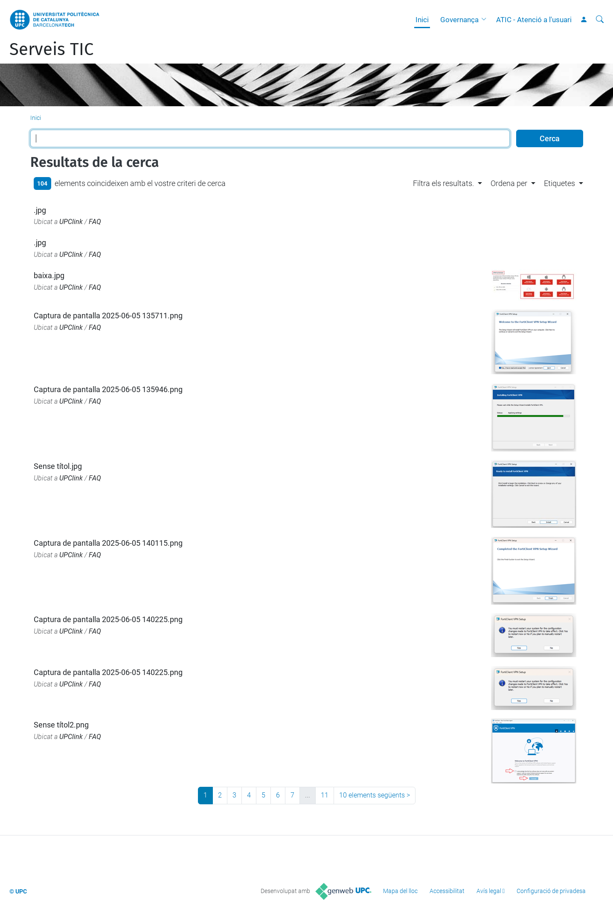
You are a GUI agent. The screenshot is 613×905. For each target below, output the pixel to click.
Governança (459, 19)
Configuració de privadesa (551, 891)
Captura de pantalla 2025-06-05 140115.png (108, 542)
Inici (422, 19)
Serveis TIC (51, 49)
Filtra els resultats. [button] (443, 183)
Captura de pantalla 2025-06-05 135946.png (108, 389)
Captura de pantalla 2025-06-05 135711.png (108, 315)
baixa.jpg (49, 275)
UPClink (71, 222)
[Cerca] (600, 19)
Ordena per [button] (509, 183)
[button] (486, 19)
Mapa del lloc (400, 891)
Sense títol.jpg (58, 466)
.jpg (40, 210)
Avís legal (488, 891)
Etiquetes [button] (559, 183)
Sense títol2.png (61, 724)
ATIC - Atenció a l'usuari (534, 19)
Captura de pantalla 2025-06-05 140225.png (108, 619)
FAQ (95, 222)
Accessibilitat (447, 891)
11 (324, 795)
